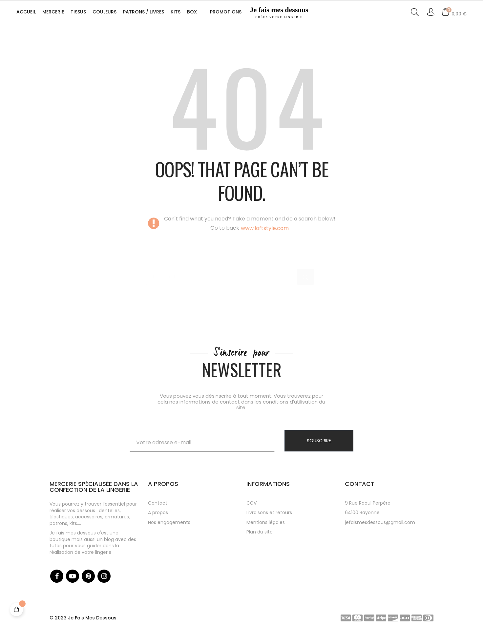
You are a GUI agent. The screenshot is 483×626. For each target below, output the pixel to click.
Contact (157, 503)
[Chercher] (216, 273)
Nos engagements (169, 522)
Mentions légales (265, 522)
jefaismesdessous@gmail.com (380, 522)
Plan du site (259, 532)
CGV (251, 503)
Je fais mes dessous (279, 12)
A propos (158, 512)
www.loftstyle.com (265, 228)
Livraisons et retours (269, 512)
